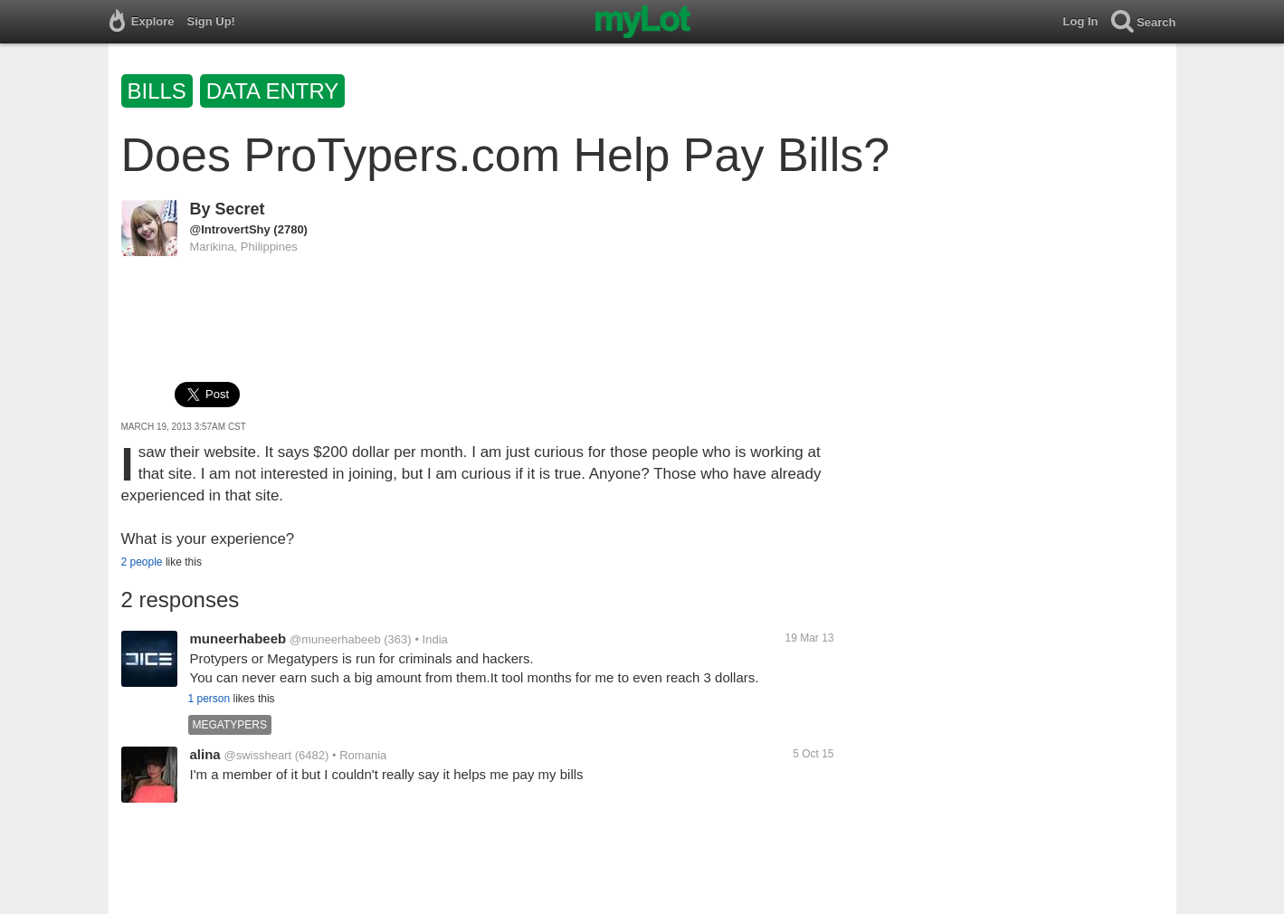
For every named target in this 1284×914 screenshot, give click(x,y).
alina (205, 754)
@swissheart (257, 755)
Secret (240, 209)
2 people (142, 562)
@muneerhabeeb (335, 639)
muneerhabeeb (238, 638)
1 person (209, 698)
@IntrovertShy (230, 229)
